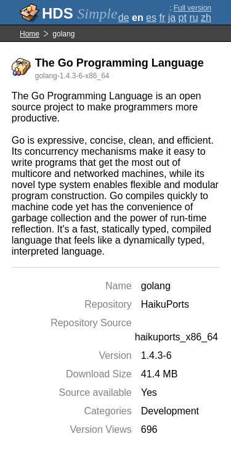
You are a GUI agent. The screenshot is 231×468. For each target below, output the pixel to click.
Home (29, 34)
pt (183, 17)
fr (162, 17)
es (151, 17)
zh (206, 17)
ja (172, 17)
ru (193, 17)
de (123, 17)
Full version (192, 8)
